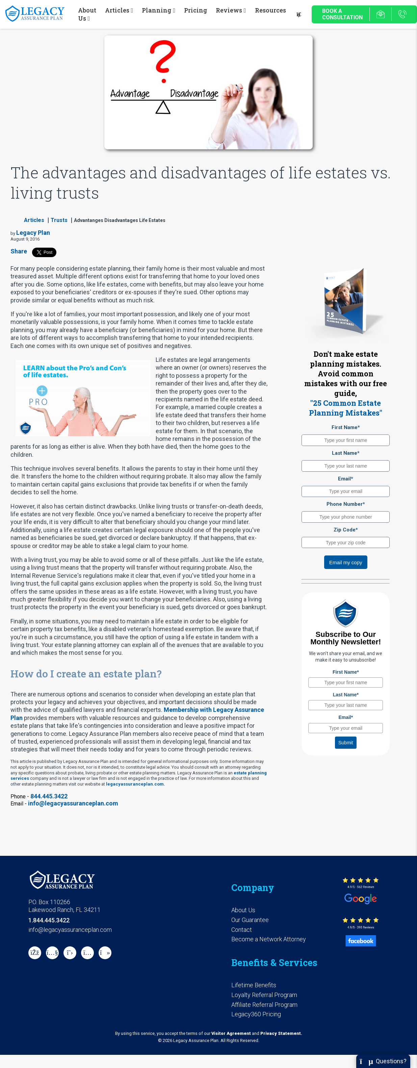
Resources (270, 10)
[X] (69, 952)
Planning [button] (156, 10)
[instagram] (87, 952)
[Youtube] (52, 952)
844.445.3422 (49, 796)
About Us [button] (87, 14)
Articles (34, 220)
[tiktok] (105, 952)
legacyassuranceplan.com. (135, 784)
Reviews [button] (229, 10)
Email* (345, 479)
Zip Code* (346, 530)
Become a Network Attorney (268, 939)
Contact (241, 929)
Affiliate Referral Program (264, 1004)
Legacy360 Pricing (256, 1014)
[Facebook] (34, 952)
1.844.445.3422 (49, 920)
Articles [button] (117, 10)
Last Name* (346, 453)
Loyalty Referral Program (264, 994)
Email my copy (345, 562)
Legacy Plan (33, 232)
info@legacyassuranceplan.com (73, 803)
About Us (243, 910)
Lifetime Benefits (253, 985)
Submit (345, 742)
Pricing (195, 10)
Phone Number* (346, 504)
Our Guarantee (250, 919)
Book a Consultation (342, 14)
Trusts (59, 220)
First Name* (346, 427)
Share (18, 251)
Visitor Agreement (231, 1033)
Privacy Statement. (281, 1033)
